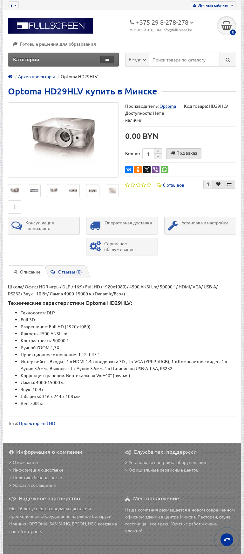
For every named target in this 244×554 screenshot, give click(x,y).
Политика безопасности (35, 477)
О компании (23, 462)
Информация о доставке (36, 470)
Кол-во (132, 153)
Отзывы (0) (66, 271)
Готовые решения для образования (54, 44)
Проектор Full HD (37, 423)
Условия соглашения (32, 485)
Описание (27, 271)
